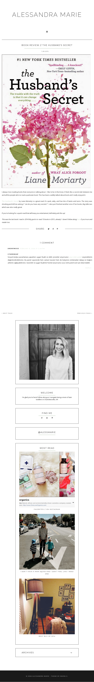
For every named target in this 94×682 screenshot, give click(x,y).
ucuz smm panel (75, 257)
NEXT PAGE (7, 313)
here (78, 219)
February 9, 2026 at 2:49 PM (32, 248)
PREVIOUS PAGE (84, 313)
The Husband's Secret (10, 201)
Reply (89, 268)
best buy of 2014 (47, 636)
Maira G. (64, 676)
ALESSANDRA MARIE (47, 14)
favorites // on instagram (47, 509)
